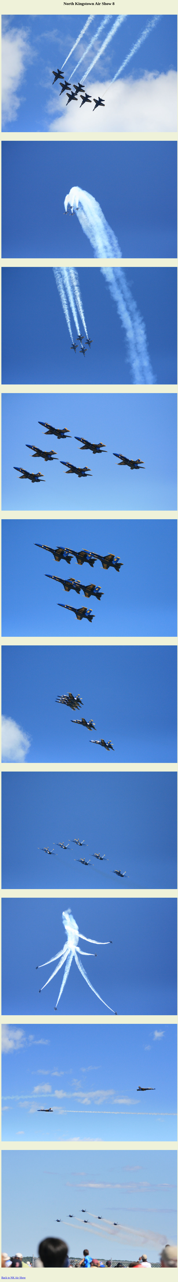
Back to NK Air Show (13, 1277)
